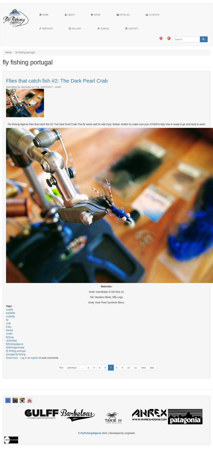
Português (169, 38)
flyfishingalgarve (14, 344)
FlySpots (152, 15)
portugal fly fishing (16, 354)
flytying (10, 337)
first (61, 367)
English (161, 38)
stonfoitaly (11, 340)
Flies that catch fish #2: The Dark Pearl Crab (57, 81)
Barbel (9, 330)
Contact (131, 28)
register (35, 357)
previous (72, 367)
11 (135, 367)
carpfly (9, 309)
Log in (23, 357)
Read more (12, 357)
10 (128, 367)
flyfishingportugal (15, 347)
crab (8, 323)
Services (46, 28)
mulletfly (10, 316)
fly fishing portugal (16, 351)
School (103, 28)
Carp (8, 326)
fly (7, 320)
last (152, 367)
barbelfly (10, 313)
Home (43, 15)
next (143, 367)
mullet (9, 333)
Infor (95, 15)
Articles (123, 15)
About (70, 15)
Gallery (75, 28)
